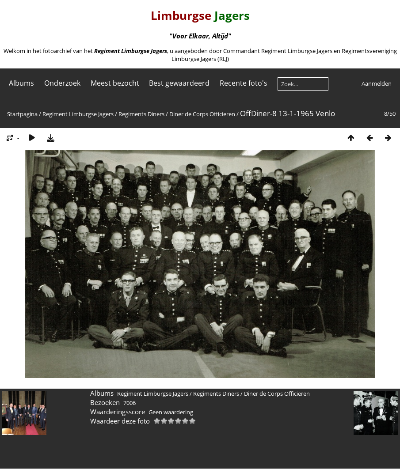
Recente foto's (243, 83)
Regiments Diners (141, 114)
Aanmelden (377, 83)
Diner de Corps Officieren (202, 114)
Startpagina (22, 114)
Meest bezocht (115, 83)
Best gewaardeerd (179, 83)
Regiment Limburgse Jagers (78, 114)
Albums (21, 83)
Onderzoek (62, 83)
